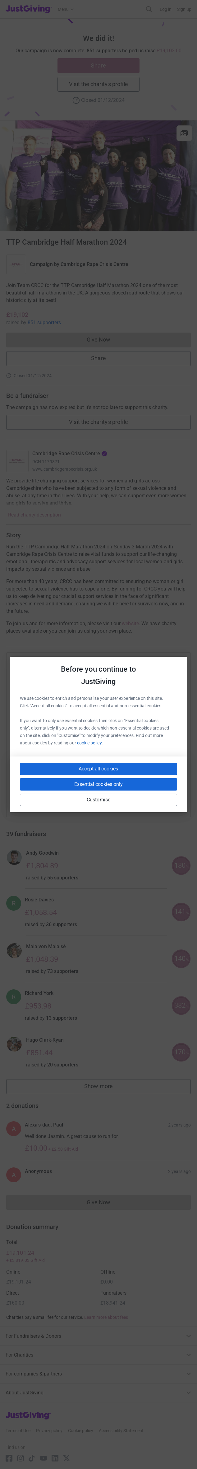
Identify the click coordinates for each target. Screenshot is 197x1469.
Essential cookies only (98, 784)
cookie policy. (90, 742)
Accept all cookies (98, 769)
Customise (98, 800)
